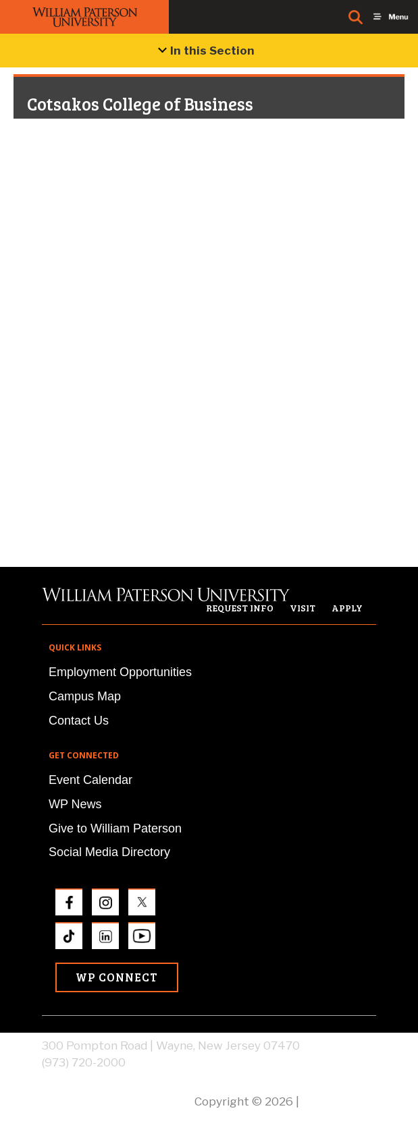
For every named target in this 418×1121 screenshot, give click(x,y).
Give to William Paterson (115, 828)
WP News (75, 804)
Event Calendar (90, 780)
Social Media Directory (109, 852)
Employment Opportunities (120, 672)
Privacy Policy (339, 1101)
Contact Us (79, 720)
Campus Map (85, 696)
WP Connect (117, 977)
